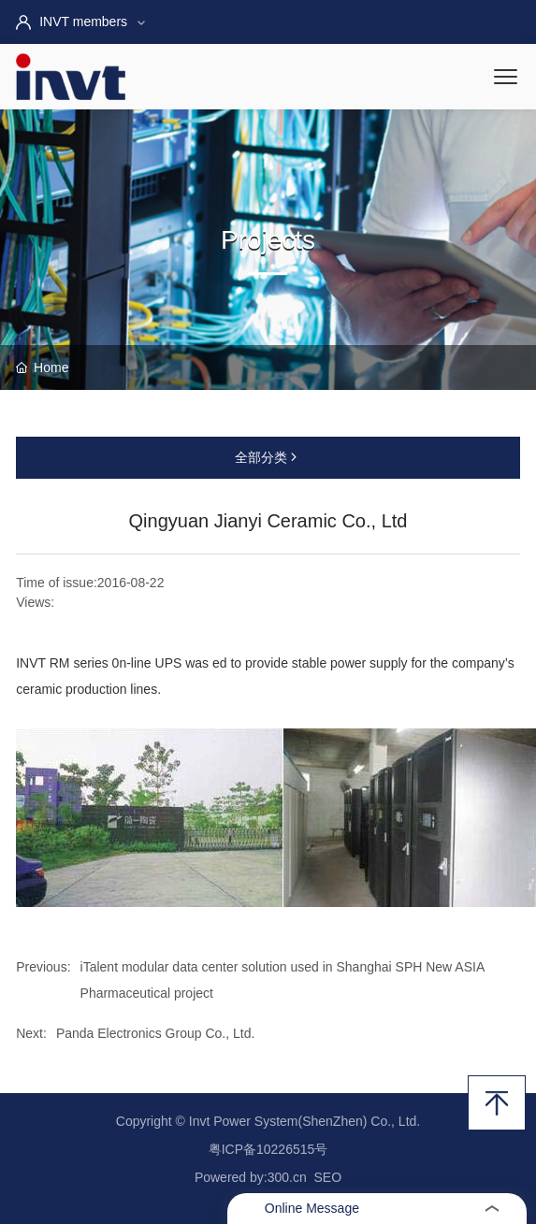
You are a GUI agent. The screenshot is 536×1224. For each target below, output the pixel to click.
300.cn (287, 1177)
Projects (268, 239)
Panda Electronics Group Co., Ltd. (155, 1033)
